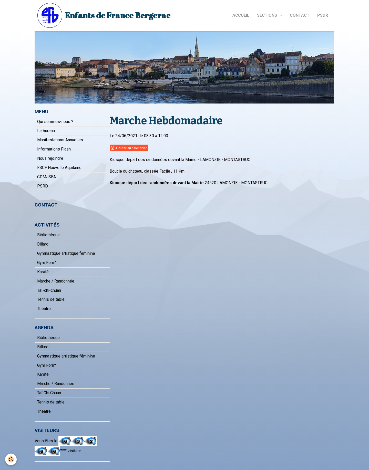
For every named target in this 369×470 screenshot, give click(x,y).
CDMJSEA (46, 176)
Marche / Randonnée (55, 281)
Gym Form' (46, 262)
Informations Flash (54, 149)
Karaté (43, 271)
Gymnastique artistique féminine (66, 253)
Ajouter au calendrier (129, 148)
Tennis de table (51, 299)
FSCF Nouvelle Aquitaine (59, 167)
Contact (300, 15)
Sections (267, 15)
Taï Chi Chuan (49, 392)
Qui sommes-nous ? (55, 121)
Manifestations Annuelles (60, 139)
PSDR (322, 15)
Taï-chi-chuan (49, 290)
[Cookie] (11, 459)
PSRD (42, 186)
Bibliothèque (48, 234)
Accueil (240, 15)
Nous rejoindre (50, 158)
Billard (42, 244)
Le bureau (46, 130)
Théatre (44, 308)
